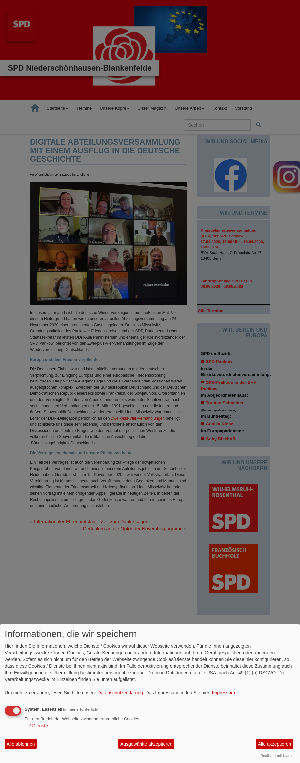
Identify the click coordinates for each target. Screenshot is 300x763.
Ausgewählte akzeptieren (146, 744)
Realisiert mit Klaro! (276, 756)
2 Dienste (36, 725)
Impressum (223, 692)
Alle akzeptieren (274, 744)
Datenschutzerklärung (120, 692)
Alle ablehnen (21, 744)
